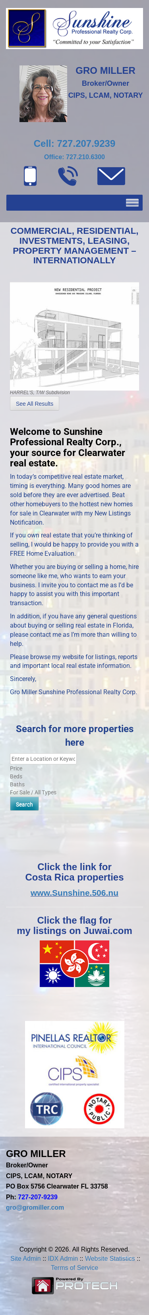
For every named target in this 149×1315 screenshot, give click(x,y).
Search (24, 804)
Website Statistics (110, 1258)
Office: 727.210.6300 (74, 157)
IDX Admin (63, 1258)
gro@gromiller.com (35, 1207)
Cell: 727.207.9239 (75, 143)
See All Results (34, 404)
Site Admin (25, 1258)
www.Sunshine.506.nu (74, 892)
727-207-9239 (38, 1197)
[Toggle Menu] (132, 203)
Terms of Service (74, 1267)
